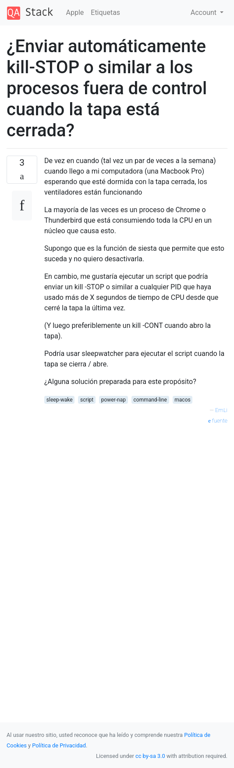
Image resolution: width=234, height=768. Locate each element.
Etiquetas (105, 12)
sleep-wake (59, 400)
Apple (75, 12)
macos (182, 400)
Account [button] (204, 12)
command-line (150, 400)
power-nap (113, 400)
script (86, 400)
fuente (217, 420)
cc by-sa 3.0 (150, 756)
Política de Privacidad (59, 745)
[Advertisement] (135, 502)
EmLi (221, 410)
